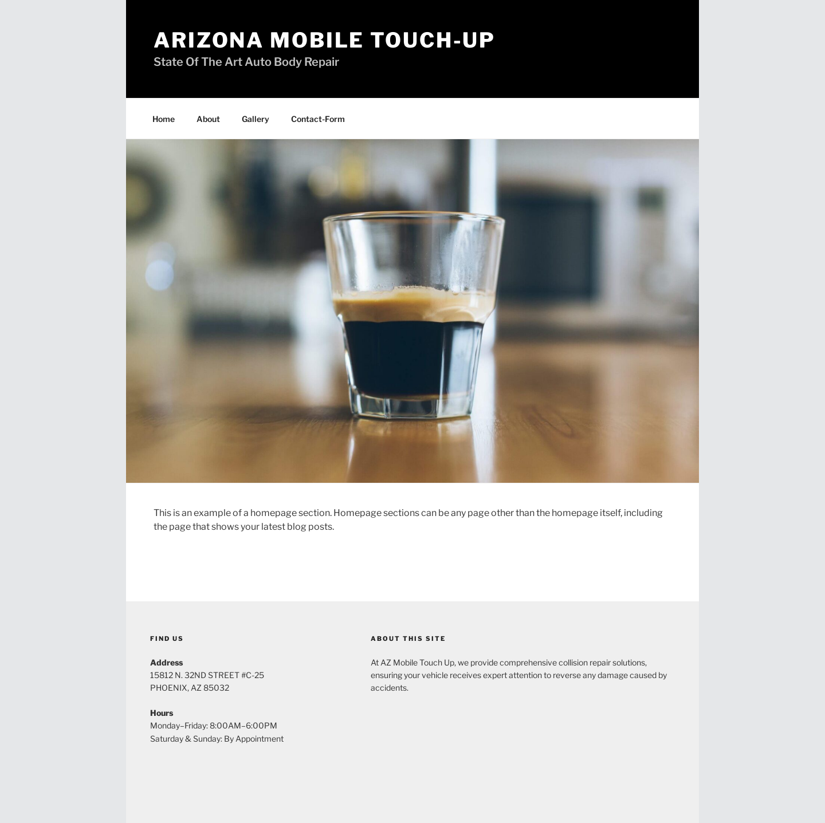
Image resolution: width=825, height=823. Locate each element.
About (208, 119)
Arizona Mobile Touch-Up (325, 40)
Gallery (255, 119)
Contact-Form (318, 119)
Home (163, 119)
